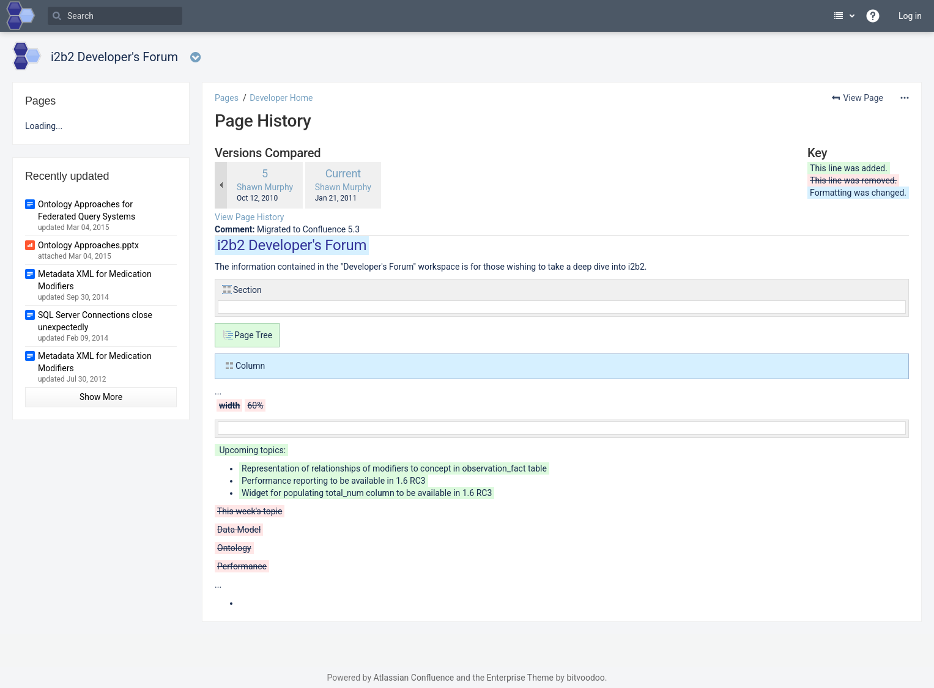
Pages (227, 98)
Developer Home (281, 98)
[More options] (904, 98)
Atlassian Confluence (413, 677)
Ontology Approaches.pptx (88, 245)
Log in (910, 16)
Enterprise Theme (520, 677)
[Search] (115, 16)
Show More (101, 397)
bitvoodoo (585, 677)
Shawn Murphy (265, 187)
